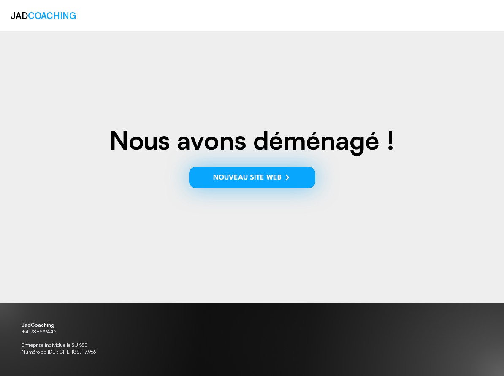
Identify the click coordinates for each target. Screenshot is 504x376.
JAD (45, 15)
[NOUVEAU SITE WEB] (250, 177)
